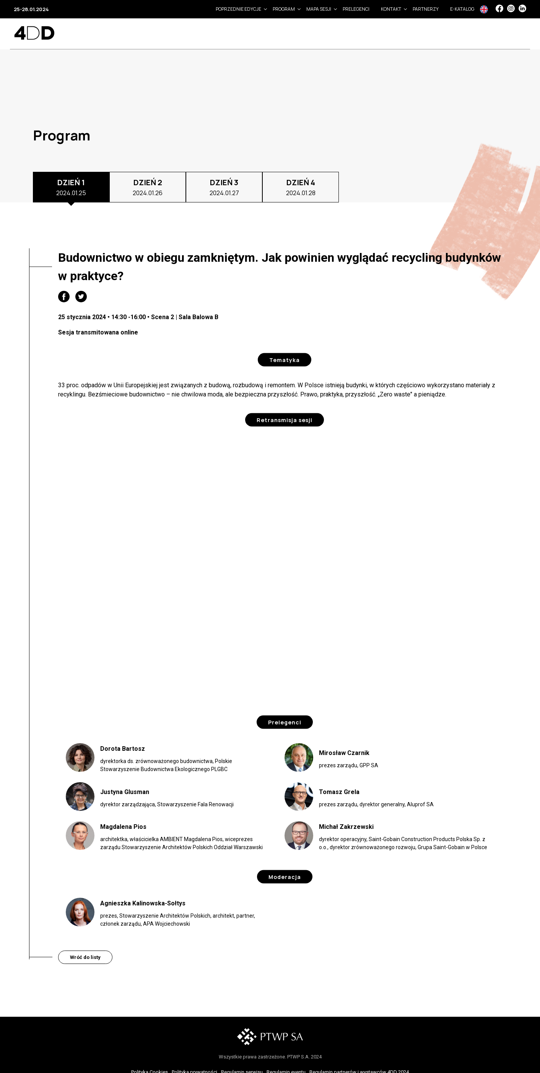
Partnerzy (426, 9)
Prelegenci (356, 9)
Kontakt (391, 9)
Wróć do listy (85, 957)
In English (484, 9)
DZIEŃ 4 (301, 187)
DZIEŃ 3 (224, 187)
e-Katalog (462, 9)
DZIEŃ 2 (148, 187)
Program (284, 9)
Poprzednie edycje (238, 9)
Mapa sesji (318, 9)
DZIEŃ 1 (71, 187)
